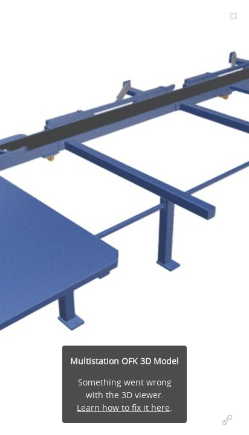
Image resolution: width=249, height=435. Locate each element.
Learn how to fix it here (123, 407)
